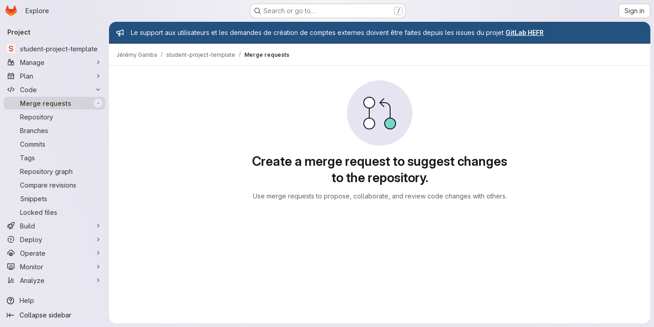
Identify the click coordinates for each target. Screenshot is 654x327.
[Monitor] (54, 266)
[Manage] (54, 62)
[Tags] (54, 157)
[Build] (54, 225)
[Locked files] (54, 212)
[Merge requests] (54, 103)
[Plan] (54, 75)
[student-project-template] (54, 48)
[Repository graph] (54, 171)
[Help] (54, 300)
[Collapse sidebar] (54, 315)
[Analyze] (54, 280)
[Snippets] (54, 198)
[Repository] (54, 116)
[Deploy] (54, 239)
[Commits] (54, 144)
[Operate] (54, 253)
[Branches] (54, 130)
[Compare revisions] (54, 184)
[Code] (54, 89)
